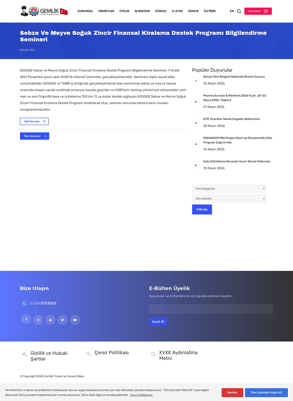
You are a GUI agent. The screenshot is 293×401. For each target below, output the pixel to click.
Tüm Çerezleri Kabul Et (266, 392)
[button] (258, 11)
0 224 (38, 303)
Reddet (232, 392)
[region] (146, 392)
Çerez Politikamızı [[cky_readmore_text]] (141, 395)
